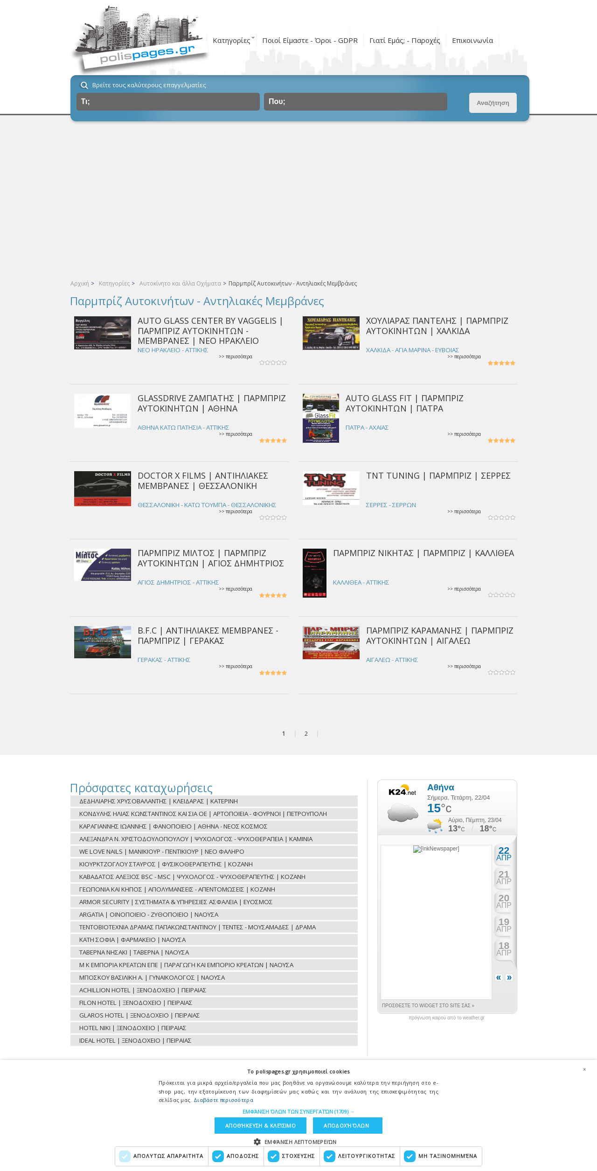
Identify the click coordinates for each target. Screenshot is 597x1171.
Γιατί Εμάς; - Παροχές (404, 40)
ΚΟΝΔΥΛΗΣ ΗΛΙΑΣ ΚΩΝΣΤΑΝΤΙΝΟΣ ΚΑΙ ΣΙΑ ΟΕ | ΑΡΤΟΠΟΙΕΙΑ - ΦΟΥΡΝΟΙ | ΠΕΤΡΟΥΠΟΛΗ (203, 813)
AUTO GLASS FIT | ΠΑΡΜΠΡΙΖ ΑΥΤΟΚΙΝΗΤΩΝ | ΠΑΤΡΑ (405, 402)
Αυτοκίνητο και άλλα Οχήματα (180, 283)
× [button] (584, 1069)
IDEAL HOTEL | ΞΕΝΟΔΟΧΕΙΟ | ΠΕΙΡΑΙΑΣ (135, 1040)
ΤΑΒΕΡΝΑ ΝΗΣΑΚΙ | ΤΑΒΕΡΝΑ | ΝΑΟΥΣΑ (134, 952)
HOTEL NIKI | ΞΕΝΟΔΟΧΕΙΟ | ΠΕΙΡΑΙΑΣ (133, 1028)
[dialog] (298, 1115)
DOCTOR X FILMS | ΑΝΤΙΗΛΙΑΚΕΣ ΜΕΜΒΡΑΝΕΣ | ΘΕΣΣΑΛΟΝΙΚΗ (203, 480)
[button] (299, 1111)
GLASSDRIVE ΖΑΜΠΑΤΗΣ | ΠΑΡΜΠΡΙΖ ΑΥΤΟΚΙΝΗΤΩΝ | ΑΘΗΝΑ (212, 402)
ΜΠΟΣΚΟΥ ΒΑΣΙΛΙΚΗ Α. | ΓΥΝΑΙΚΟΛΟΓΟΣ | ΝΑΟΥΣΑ (152, 977)
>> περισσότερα (235, 357)
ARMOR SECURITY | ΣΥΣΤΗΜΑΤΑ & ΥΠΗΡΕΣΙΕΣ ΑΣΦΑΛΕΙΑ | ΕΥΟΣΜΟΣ (176, 902)
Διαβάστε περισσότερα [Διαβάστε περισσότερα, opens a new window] (223, 1099)
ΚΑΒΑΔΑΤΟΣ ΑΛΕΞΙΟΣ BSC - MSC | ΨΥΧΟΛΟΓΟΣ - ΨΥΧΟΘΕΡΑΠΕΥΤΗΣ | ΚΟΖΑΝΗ (192, 876)
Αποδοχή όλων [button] (346, 1125)
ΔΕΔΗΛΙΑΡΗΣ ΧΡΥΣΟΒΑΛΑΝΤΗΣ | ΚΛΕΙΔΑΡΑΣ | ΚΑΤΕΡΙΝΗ (158, 801)
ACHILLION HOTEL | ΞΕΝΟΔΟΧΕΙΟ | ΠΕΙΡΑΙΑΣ (143, 990)
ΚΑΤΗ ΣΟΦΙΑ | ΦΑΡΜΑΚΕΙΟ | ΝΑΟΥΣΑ (132, 939)
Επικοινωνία (472, 40)
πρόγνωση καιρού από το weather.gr (447, 1018)
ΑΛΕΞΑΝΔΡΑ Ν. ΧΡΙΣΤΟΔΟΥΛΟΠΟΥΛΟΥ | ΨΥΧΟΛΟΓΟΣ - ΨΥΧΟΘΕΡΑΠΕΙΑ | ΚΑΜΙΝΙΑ (195, 839)
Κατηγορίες (231, 40)
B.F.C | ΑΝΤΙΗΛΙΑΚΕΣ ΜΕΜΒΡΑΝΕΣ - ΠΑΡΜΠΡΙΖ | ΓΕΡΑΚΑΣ (208, 635)
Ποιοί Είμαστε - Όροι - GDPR (310, 40)
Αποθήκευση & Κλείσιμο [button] (260, 1125)
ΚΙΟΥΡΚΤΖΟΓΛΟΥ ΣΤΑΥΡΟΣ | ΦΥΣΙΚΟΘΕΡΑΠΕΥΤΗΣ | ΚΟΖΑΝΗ (166, 864)
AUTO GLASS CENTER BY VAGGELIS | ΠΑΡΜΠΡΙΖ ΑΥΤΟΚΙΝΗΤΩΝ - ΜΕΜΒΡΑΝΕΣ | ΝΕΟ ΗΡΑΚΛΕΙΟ (211, 330)
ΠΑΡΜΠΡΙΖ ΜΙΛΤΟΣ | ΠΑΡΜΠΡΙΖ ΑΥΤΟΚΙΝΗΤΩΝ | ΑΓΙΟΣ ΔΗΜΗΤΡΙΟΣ (211, 557)
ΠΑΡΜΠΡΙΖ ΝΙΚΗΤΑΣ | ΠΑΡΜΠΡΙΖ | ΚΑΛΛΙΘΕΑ (423, 552)
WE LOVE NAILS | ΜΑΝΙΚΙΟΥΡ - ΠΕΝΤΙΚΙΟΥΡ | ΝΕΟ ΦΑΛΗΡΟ (161, 851)
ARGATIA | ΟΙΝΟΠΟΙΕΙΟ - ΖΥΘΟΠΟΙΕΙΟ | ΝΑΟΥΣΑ (148, 914)
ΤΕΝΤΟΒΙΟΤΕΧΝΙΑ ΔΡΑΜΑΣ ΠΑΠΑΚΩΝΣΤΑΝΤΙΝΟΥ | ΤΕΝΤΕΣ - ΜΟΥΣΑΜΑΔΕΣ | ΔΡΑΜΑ (197, 927)
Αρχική (79, 283)
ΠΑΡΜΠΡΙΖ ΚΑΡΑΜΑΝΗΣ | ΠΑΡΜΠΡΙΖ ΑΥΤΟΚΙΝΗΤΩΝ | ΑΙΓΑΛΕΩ (440, 635)
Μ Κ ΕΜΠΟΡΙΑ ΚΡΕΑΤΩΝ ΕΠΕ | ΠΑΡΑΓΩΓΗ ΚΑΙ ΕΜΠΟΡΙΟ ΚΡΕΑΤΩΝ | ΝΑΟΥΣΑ (186, 965)
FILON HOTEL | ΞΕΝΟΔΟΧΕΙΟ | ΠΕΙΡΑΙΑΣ (136, 1002)
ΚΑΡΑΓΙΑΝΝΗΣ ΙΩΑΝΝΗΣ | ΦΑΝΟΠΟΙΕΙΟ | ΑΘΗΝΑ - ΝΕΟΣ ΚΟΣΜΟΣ (173, 826)
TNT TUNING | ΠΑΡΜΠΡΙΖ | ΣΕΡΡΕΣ (438, 475)
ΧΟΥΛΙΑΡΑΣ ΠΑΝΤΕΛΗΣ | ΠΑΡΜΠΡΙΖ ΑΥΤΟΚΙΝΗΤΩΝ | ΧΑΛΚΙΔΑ (437, 325)
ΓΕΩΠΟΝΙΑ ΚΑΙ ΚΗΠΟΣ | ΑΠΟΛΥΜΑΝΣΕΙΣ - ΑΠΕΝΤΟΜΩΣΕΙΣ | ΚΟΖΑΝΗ (177, 889)
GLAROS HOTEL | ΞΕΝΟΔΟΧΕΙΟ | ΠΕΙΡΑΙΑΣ (139, 1015)
